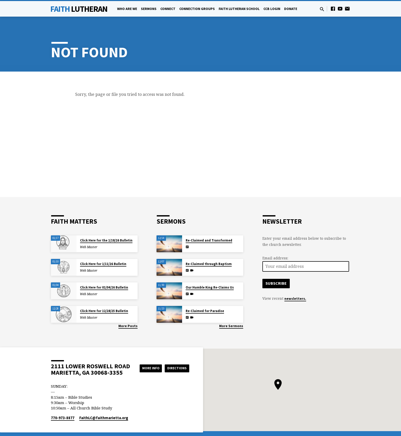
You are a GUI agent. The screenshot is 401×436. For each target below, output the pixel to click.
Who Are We (127, 9)
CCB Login (271, 9)
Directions (176, 373)
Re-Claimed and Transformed (209, 240)
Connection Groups (197, 9)
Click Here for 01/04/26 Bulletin (104, 287)
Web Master (88, 247)
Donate (290, 9)
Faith (78, 9)
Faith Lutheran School (239, 9)
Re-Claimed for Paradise (205, 311)
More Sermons (231, 326)
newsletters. (295, 299)
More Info (176, 363)
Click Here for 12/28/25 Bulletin (104, 311)
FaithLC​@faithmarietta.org (103, 417)
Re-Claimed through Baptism (209, 264)
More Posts (128, 326)
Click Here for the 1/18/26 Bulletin (106, 240)
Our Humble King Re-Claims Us (210, 287)
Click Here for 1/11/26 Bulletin (103, 264)
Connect (167, 9)
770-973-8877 (62, 417)
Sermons (149, 9)
